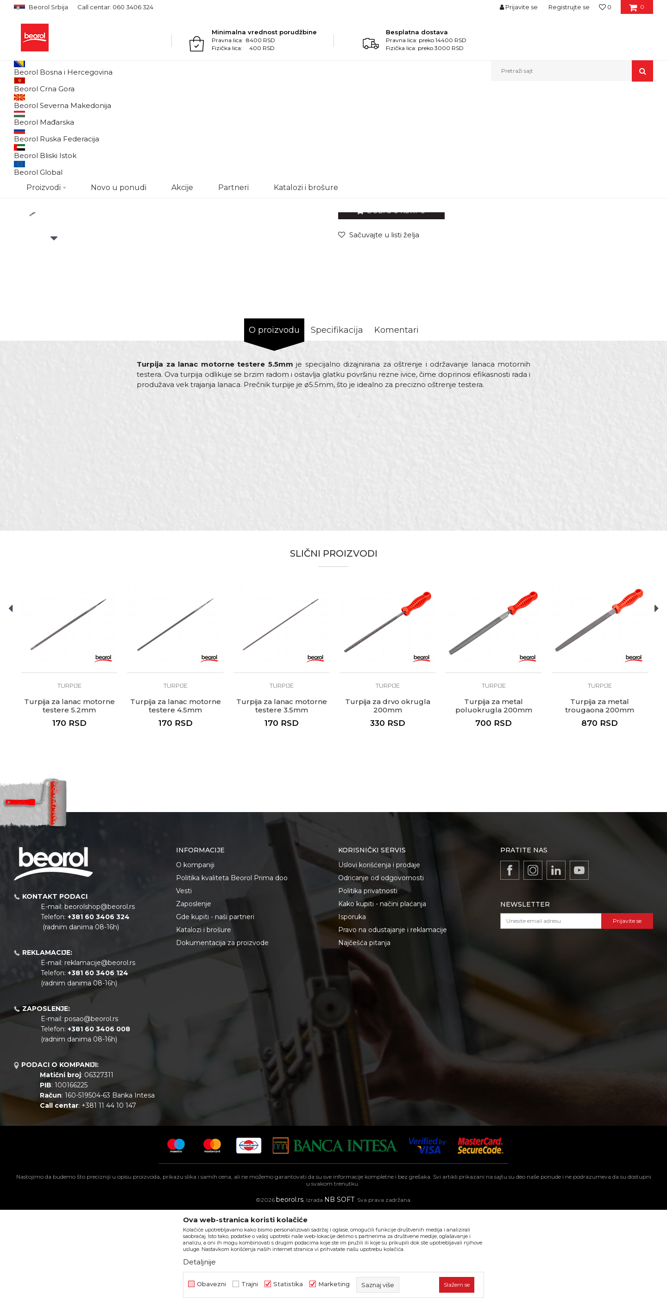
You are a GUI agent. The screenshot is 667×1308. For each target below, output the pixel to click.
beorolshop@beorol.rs (99, 1002)
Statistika (288, 1284)
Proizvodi (50, 101)
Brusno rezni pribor (148, 101)
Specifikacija (337, 425)
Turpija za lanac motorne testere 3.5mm (281, 801)
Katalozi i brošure (203, 1025)
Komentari (396, 425)
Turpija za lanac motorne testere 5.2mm (69, 801)
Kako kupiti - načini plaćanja (382, 999)
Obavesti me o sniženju (617, 272)
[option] (54, 172)
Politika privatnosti (367, 986)
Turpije (190, 101)
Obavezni (211, 1284)
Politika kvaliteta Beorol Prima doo (232, 973)
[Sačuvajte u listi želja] (378, 330)
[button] (572, 71)
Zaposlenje (193, 999)
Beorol (22, 101)
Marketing (334, 1284)
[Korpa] (636, 10)
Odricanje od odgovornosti (381, 973)
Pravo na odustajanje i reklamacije (392, 1025)
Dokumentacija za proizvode (222, 1038)
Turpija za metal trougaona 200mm (599, 801)
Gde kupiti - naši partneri (215, 1012)
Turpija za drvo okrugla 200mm (387, 801)
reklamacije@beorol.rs (99, 1058)
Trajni (249, 1284)
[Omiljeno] (605, 7)
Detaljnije (199, 1261)
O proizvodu (274, 425)
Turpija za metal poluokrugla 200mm (493, 801)
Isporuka (352, 1012)
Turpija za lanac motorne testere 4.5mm (175, 801)
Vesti (184, 986)
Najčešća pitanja (364, 1038)
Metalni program (92, 101)
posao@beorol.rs (91, 1114)
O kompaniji (195, 960)
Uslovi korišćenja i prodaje (379, 960)
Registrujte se (569, 7)
